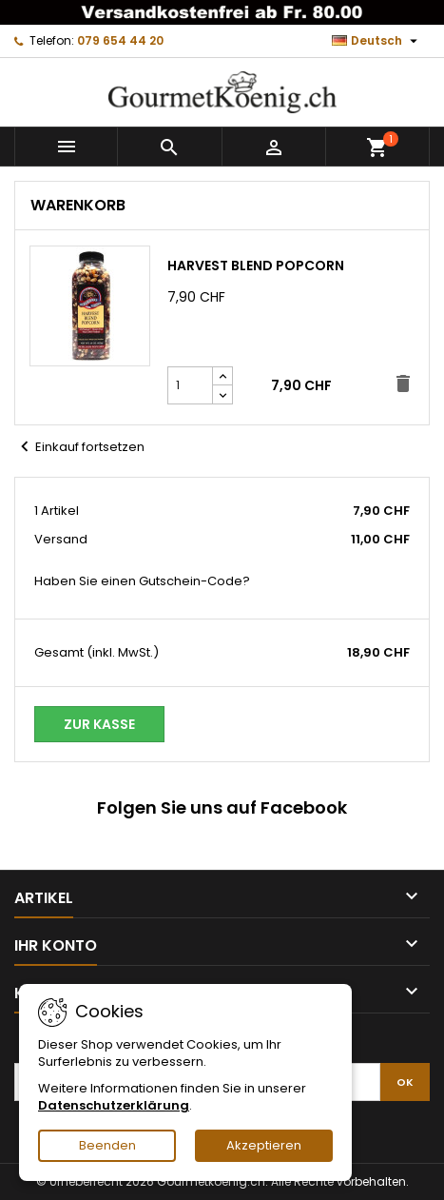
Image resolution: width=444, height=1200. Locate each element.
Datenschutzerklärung (113, 1105)
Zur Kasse (99, 724)
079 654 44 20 (120, 40)
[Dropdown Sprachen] (377, 41)
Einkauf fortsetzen (79, 447)
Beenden (107, 1145)
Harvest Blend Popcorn (255, 265)
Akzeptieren (263, 1145)
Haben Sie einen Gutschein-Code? (142, 581)
